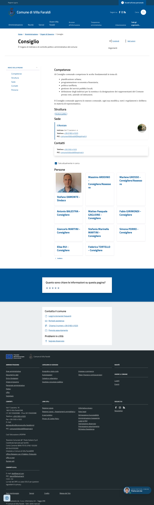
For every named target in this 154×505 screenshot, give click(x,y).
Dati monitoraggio (12, 493)
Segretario (9, 396)
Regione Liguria (13, 2)
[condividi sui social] (114, 41)
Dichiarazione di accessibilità (88, 415)
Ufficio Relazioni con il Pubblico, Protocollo (21, 454)
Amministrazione (16, 24)
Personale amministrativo (15, 385)
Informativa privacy (85, 408)
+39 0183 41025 (71, 133)
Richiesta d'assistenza (86, 429)
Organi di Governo (47, 34)
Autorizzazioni (47, 374)
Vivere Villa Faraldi (53, 23)
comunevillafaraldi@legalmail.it (74, 136)
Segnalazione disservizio (87, 423)
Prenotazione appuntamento (88, 426)
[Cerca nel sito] (142, 12)
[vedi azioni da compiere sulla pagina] (130, 41)
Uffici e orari (10, 457)
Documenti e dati (12, 374)
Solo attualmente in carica (68, 163)
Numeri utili (10, 461)
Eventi (117, 384)
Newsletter (119, 410)
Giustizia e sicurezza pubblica (52, 382)
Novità (30, 24)
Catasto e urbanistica (50, 378)
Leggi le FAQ (82, 421)
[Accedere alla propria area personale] (132, 2)
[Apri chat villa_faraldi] (137, 490)
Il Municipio (62, 125)
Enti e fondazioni (12, 378)
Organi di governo (12, 382)
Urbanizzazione (120, 25)
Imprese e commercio (86, 371)
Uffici (8, 392)
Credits (46, 493)
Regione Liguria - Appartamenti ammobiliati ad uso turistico (58, 413)
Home (20, 34)
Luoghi (117, 380)
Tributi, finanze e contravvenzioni (90, 374)
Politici (8, 389)
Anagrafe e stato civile (50, 371)
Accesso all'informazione (74, 23)
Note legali (82, 411)
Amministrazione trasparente (89, 418)
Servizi (41, 24)
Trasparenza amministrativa (96, 23)
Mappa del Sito (65, 493)
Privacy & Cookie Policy (50, 418)
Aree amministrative (13, 371)
